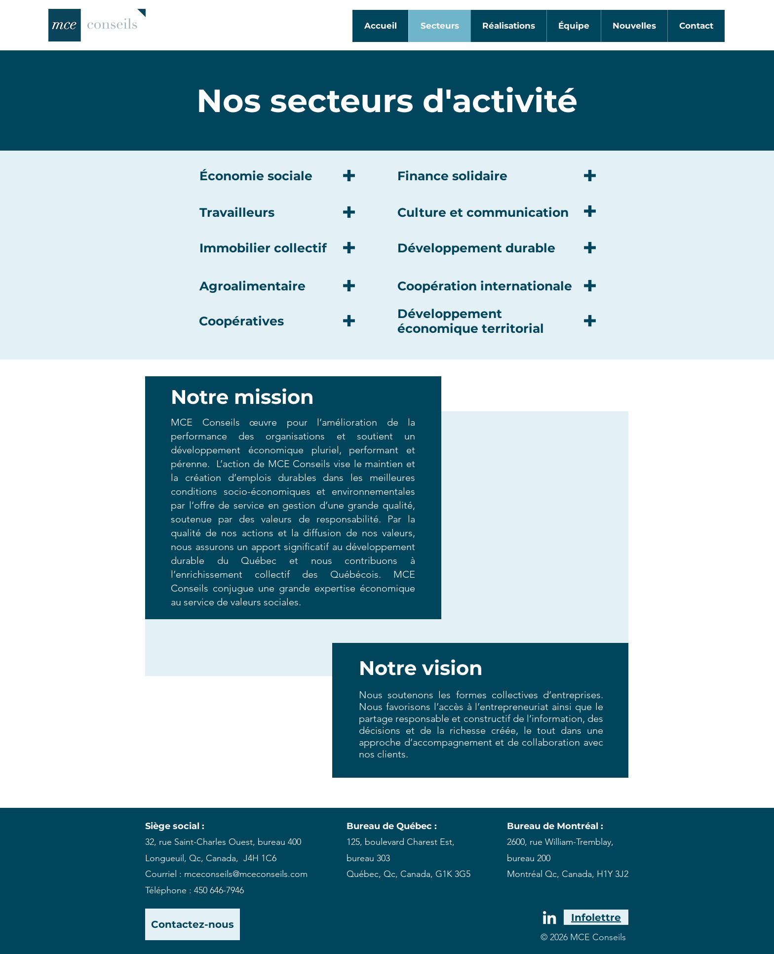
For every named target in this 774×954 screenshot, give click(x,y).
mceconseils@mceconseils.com (246, 874)
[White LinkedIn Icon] (37, 9)
